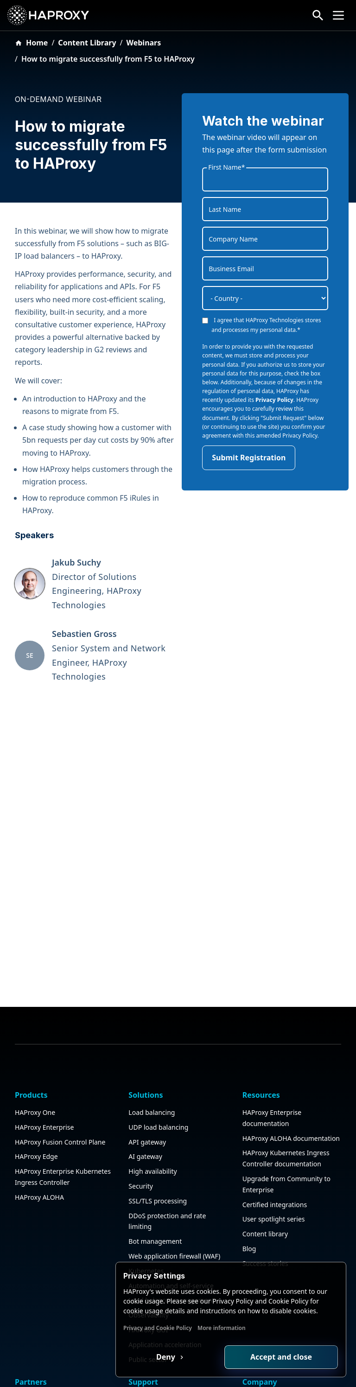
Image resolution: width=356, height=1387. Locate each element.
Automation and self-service (171, 1209)
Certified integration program (60, 1338)
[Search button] (318, 15)
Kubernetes (146, 1194)
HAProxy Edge (36, 1080)
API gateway (147, 1066)
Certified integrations (274, 1128)
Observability (148, 1239)
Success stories (265, 1187)
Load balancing (151, 1036)
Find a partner (36, 1353)
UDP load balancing (158, 1051)
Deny (166, 1357)
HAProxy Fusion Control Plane (60, 1066)
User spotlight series (273, 1143)
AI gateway (145, 1080)
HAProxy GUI (148, 1253)
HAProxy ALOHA (39, 1121)
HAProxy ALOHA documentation (291, 1062)
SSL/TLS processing (157, 1124)
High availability (152, 1095)
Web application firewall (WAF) (174, 1180)
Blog (249, 1172)
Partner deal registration (52, 1367)
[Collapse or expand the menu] (338, 15)
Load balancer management (171, 1224)
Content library (265, 1158)
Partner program (40, 1323)
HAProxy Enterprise (44, 1051)
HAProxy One (35, 1036)
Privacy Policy (274, 400)
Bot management (155, 1165)
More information (221, 1328)
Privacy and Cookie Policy (157, 1328)
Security (140, 1110)
